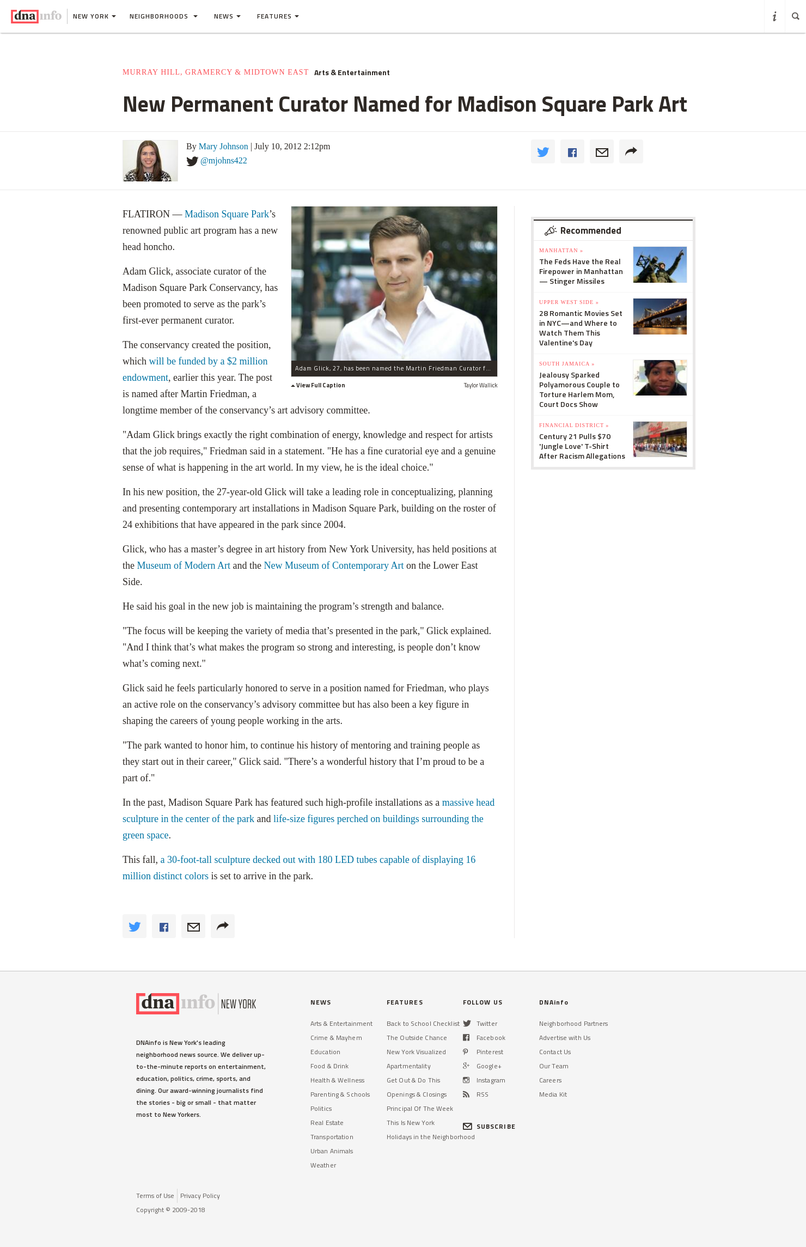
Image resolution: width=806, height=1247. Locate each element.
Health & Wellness (337, 1080)
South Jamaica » (567, 364)
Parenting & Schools (340, 1094)
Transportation (331, 1137)
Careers (550, 1080)
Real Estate (327, 1122)
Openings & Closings (417, 1094)
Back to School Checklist (423, 1023)
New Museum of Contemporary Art (335, 565)
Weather (323, 1165)
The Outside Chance (417, 1037)
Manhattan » (561, 250)
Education (325, 1052)
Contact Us (555, 1052)
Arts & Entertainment (352, 72)
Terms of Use (155, 1195)
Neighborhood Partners (573, 1023)
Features (278, 16)
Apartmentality (409, 1066)
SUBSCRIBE (489, 1126)
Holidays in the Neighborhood (431, 1137)
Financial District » (574, 425)
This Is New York (411, 1122)
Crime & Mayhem (336, 1037)
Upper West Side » (569, 302)
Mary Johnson (223, 146)
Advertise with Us (564, 1037)
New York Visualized (416, 1052)
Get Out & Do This (413, 1080)
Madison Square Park (227, 214)
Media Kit (553, 1094)
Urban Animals (331, 1151)
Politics (321, 1108)
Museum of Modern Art (183, 565)
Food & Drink (329, 1066)
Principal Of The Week (420, 1108)
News (227, 16)
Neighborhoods (164, 16)
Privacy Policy (200, 1195)
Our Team (554, 1066)
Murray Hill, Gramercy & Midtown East (216, 72)
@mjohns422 (223, 160)
